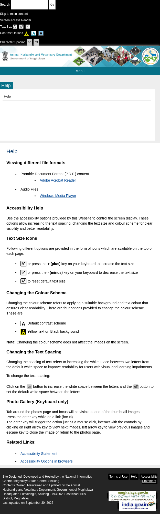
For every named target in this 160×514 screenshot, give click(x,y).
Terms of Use (119, 476)
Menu (94, 71)
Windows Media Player (58, 196)
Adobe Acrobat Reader (58, 180)
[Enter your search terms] (29, 4)
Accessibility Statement (38, 454)
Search (24, 4)
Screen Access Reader (15, 20)
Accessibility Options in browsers (46, 461)
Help (7, 96)
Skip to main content (14, 14)
